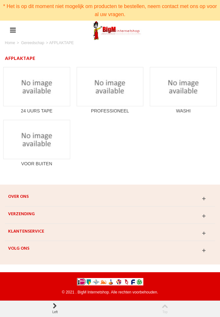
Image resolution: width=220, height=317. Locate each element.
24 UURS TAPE (37, 110)
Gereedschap (32, 43)
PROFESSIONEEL (110, 110)
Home (10, 43)
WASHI (183, 110)
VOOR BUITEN (36, 163)
